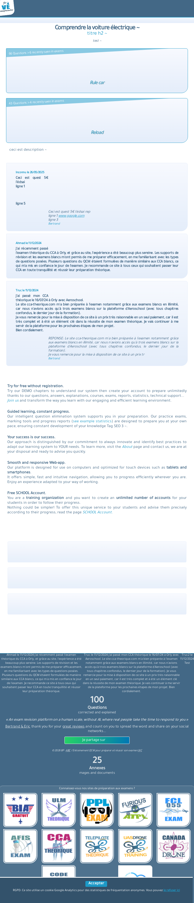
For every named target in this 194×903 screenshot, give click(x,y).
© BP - (61, 750)
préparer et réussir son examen (121, 750)
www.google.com (71, 216)
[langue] (75, 9)
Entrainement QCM (83, 750)
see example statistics (92, 422)
